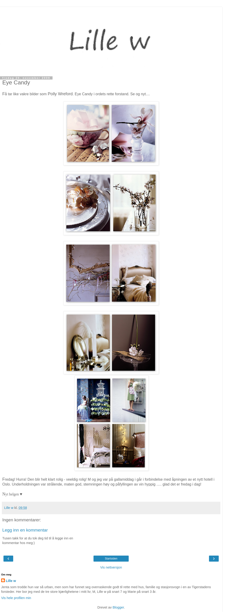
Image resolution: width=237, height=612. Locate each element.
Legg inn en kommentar (25, 530)
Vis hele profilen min (16, 598)
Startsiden (111, 558)
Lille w (11, 581)
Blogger (118, 607)
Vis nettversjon (111, 567)
